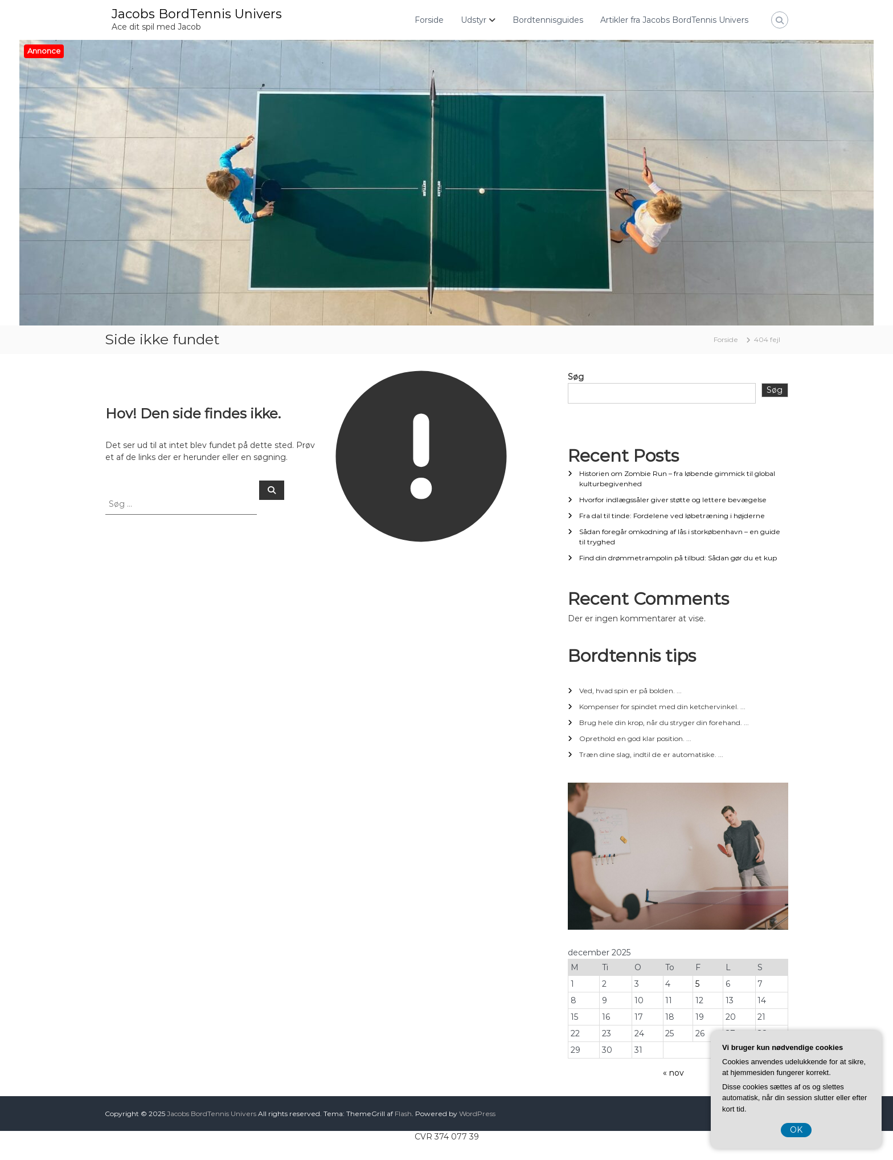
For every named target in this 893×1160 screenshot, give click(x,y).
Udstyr (473, 20)
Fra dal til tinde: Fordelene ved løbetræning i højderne (672, 515)
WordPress (477, 1113)
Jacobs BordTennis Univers (197, 14)
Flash (403, 1113)
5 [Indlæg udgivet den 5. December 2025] (697, 984)
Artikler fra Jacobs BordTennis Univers (674, 20)
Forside (429, 20)
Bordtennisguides (548, 20)
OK (796, 1130)
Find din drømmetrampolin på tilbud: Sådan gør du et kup (678, 557)
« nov (673, 1073)
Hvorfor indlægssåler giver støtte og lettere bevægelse (673, 499)
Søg (576, 377)
